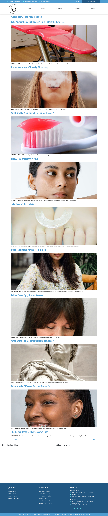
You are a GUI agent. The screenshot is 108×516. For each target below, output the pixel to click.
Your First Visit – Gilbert (45, 503)
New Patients (60, 8)
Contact (93, 8)
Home (29, 8)
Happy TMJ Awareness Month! (24, 158)
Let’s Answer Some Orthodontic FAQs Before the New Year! (38, 22)
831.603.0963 (78, 508)
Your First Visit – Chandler (46, 501)
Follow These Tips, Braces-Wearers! (27, 295)
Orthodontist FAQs (44, 493)
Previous (14, 439)
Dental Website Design (40, 514)
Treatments (77, 8)
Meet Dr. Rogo (12, 493)
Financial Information (45, 496)
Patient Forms (43, 498)
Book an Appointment (14, 498)
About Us (44, 8)
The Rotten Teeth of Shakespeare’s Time (29, 432)
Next (95, 439)
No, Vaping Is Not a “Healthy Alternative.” (30, 67)
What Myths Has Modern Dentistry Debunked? (32, 340)
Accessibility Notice (84, 514)
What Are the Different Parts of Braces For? (31, 386)
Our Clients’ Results (44, 491)
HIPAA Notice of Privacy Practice (69, 514)
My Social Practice (54, 514)
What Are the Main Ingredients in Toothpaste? (32, 113)
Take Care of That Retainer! (23, 204)
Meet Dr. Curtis (12, 491)
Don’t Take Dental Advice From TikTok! (28, 249)
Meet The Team (12, 496)
